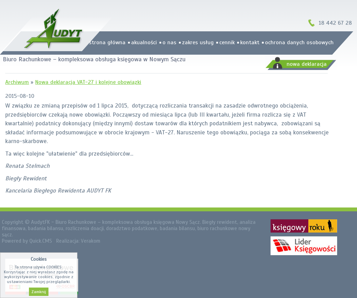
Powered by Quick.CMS (27, 241)
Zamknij (38, 291)
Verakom (90, 241)
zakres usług (198, 42)
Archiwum (17, 82)
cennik (227, 42)
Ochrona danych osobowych (299, 42)
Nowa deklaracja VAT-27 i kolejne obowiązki (88, 82)
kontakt (249, 42)
